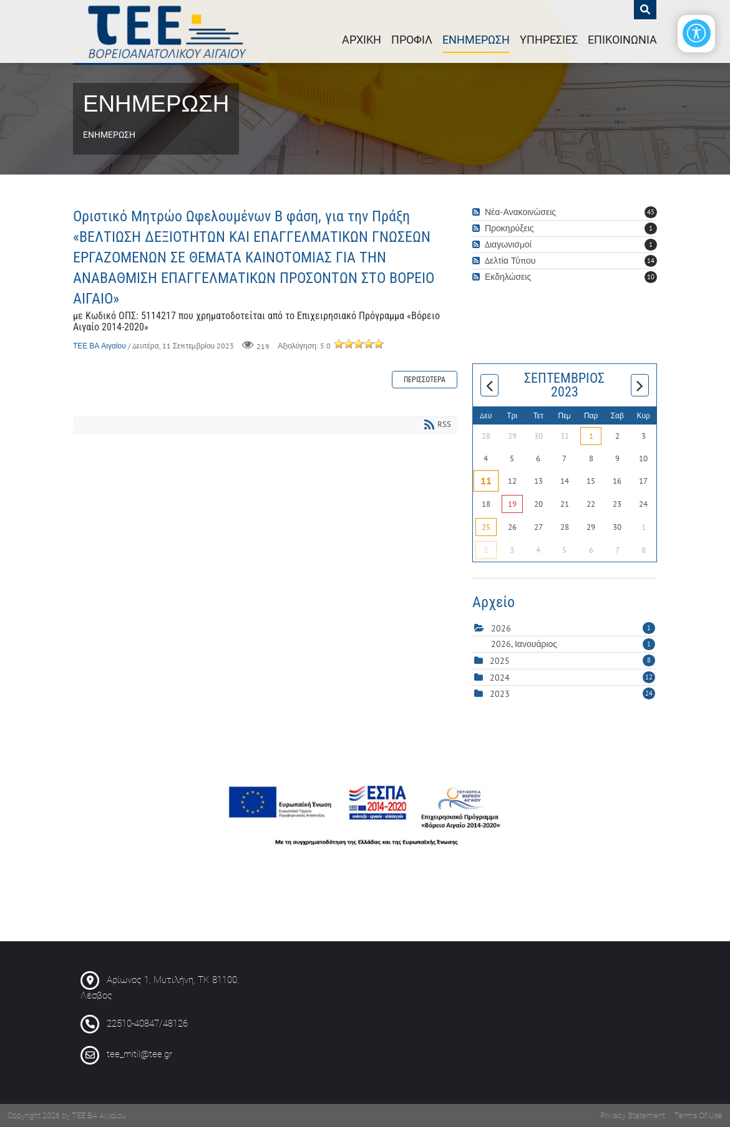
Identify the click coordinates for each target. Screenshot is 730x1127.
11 (485, 481)
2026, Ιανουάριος (573, 644)
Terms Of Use (698, 1115)
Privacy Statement (632, 1115)
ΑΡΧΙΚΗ (361, 40)
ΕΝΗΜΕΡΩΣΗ (476, 40)
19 (512, 504)
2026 (501, 628)
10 (651, 276)
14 (651, 260)
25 (486, 527)
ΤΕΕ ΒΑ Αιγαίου (99, 345)
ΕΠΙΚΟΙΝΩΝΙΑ (622, 40)
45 (651, 212)
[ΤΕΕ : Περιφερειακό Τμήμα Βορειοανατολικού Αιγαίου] (166, 31)
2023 (500, 693)
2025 (500, 660)
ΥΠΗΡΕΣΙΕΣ (549, 40)
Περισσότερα (424, 379)
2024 (500, 677)
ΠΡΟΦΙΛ (411, 40)
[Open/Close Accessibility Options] (696, 34)
